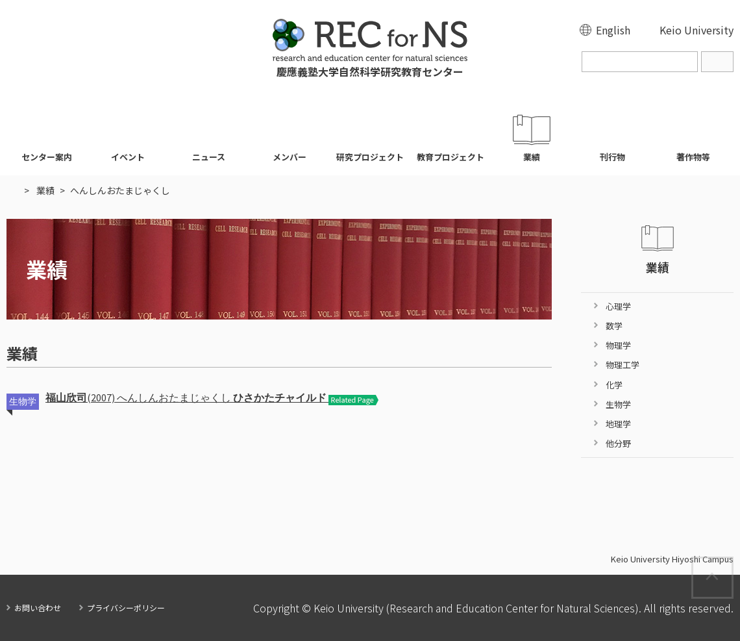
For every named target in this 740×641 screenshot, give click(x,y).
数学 (614, 326)
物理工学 (622, 364)
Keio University (697, 30)
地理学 (618, 424)
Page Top (733, 564)
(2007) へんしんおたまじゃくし (186, 397)
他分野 (618, 443)
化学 (614, 385)
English (613, 30)
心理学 (618, 306)
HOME (12, 190)
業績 (45, 190)
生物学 (618, 404)
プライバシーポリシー (126, 607)
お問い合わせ (37, 607)
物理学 (618, 345)
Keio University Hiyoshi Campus (672, 559)
